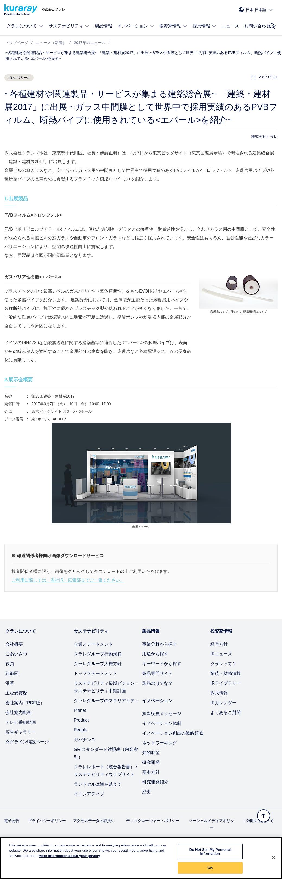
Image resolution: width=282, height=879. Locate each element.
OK (210, 871)
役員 (9, 663)
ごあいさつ (16, 654)
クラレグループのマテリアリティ (106, 700)
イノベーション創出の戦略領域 (172, 733)
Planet (80, 710)
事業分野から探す (159, 644)
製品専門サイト (157, 673)
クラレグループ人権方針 (98, 663)
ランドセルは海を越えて (98, 784)
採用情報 (204, 26)
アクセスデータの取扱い (94, 820)
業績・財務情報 (225, 673)
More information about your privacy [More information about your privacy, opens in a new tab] (69, 859)
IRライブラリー (225, 683)
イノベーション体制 (161, 723)
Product (81, 720)
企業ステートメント (93, 644)
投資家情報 (173, 26)
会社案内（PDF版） (25, 702)
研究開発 (151, 762)
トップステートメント (95, 673)
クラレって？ (223, 663)
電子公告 (11, 820)
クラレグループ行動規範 (98, 654)
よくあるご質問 (225, 712)
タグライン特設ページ (27, 742)
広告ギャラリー (20, 732)
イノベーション (136, 26)
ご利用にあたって (258, 820)
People (80, 730)
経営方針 (219, 644)
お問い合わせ (260, 26)
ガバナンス (85, 739)
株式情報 (219, 693)
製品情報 (103, 26)
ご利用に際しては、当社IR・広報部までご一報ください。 (67, 580)
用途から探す (155, 654)
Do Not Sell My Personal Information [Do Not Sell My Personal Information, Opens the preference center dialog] (210, 855)
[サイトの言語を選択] (256, 10)
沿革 (9, 683)
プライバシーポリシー (47, 820)
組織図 (11, 673)
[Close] (273, 861)
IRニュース (221, 654)
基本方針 (151, 772)
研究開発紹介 (155, 782)
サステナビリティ (69, 26)
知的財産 (151, 752)
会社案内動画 (18, 712)
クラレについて (25, 26)
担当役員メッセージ (161, 713)
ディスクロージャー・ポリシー (152, 820)
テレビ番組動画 (20, 722)
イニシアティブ (89, 794)
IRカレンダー (223, 702)
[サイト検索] (272, 26)
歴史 (146, 791)
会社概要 (14, 644)
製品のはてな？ (157, 683)
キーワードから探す (161, 663)
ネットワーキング (159, 743)
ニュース (230, 26)
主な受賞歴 (16, 693)
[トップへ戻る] (263, 815)
